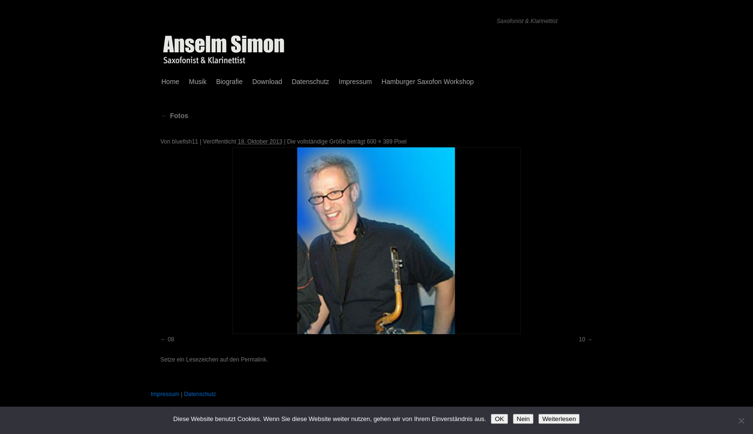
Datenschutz (310, 81)
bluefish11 (185, 141)
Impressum (355, 81)
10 (582, 339)
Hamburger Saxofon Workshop (428, 81)
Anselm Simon (201, 18)
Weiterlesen (559, 418)
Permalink (253, 359)
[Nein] (741, 420)
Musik (197, 81)
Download (267, 81)
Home (170, 81)
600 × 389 (380, 141)
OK (499, 418)
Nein (523, 418)
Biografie (229, 81)
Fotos (174, 116)
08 (171, 339)
